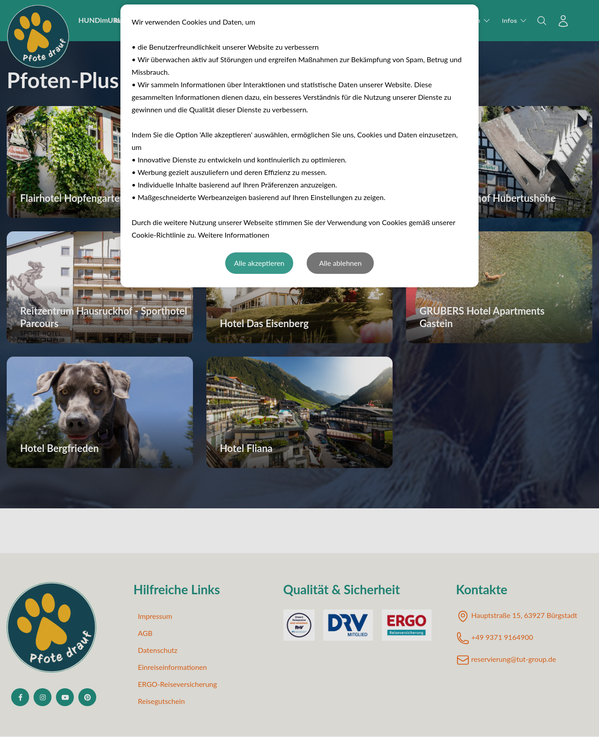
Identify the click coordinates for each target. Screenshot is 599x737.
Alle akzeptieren (259, 263)
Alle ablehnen (340, 263)
